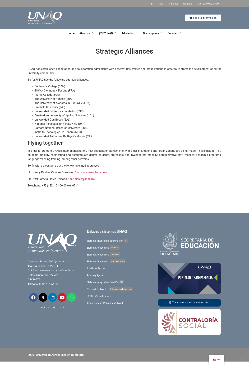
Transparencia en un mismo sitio (189, 302)
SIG (161, 3)
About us (85, 33)
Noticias (187, 3)
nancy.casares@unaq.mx (91, 172)
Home (70, 33)
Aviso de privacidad (52, 307)
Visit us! (173, 3)
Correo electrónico (208, 3)
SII (152, 3)
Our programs (152, 33)
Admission (129, 33)
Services (174, 33)
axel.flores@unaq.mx (82, 179)
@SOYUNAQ (107, 33)
